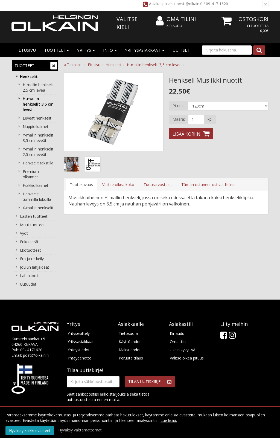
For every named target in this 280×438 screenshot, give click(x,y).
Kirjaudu (174, 25)
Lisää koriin (186, 134)
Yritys (86, 50)
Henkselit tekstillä (38, 163)
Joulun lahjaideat (34, 267)
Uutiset (181, 50)
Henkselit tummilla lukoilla (37, 196)
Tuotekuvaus (81, 184)
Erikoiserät (29, 241)
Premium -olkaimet (32, 174)
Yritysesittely (79, 333)
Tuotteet (56, 50)
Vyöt (24, 233)
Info (110, 50)
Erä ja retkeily (32, 258)
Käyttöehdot (130, 341)
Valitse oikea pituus (187, 358)
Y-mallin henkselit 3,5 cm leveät (38, 137)
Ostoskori (253, 19)
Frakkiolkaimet (35, 185)
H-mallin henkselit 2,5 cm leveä (38, 87)
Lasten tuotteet (34, 216)
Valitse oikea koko (118, 184)
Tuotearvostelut (158, 184)
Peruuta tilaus (131, 358)
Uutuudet (28, 284)
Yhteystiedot (79, 349)
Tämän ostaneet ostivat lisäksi (208, 184)
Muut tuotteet (32, 224)
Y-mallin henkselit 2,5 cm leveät (38, 151)
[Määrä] (196, 119)
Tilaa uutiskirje (144, 381)
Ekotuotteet (30, 250)
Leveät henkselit (37, 118)
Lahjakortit (29, 275)
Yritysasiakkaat (144, 50)
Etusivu (27, 50)
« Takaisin (72, 64)
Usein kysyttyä (182, 349)
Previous (74, 111)
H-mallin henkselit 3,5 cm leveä (38, 104)
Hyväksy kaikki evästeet (30, 430)
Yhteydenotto (80, 358)
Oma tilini (176, 19)
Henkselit (29, 76)
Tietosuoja (128, 333)
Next (153, 111)
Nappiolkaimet (35, 126)
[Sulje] (265, 4)
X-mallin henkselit (38, 207)
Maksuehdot (130, 349)
